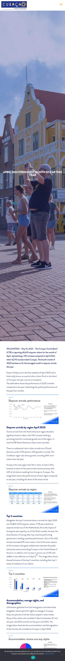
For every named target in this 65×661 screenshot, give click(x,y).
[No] (62, 655)
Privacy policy (49, 654)
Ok (33, 657)
